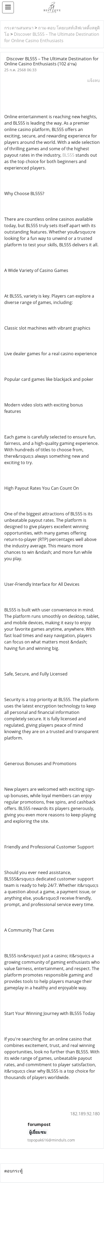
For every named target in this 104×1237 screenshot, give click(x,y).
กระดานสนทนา (19, 28)
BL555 (68, 155)
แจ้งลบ (93, 80)
